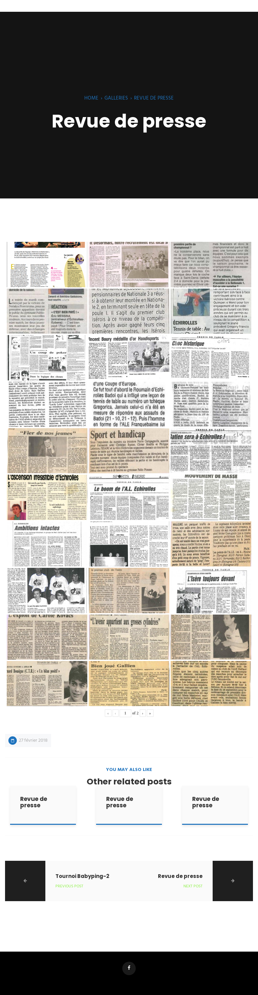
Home (91, 98)
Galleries (116, 98)
